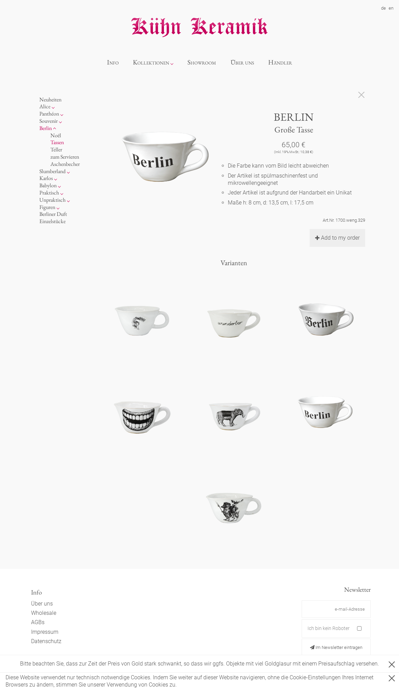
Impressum (44, 632)
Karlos (46, 178)
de (383, 8)
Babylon (48, 185)
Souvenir (48, 120)
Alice (44, 106)
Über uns (242, 62)
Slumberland (52, 171)
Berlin (45, 128)
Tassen (57, 142)
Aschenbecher (65, 164)
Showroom (201, 62)
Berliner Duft (53, 214)
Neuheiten (50, 99)
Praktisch (49, 192)
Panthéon (49, 113)
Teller (56, 149)
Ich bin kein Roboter (329, 628)
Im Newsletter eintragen (336, 647)
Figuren (47, 207)
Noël (55, 135)
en (391, 8)
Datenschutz (46, 641)
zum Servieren (64, 156)
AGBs (38, 622)
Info (113, 62)
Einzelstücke (52, 221)
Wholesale (43, 613)
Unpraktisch (52, 199)
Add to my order (337, 237)
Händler (280, 62)
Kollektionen (151, 62)
